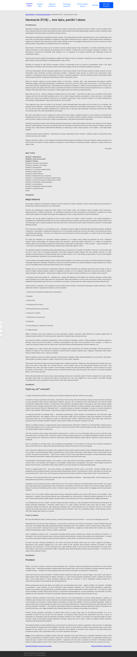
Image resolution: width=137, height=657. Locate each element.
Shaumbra (95, 5)
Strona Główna (30, 14)
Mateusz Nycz (41, 655)
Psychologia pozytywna (43, 14)
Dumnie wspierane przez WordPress (34, 653)
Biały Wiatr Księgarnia (106, 5)
